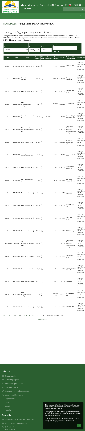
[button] (70, 5)
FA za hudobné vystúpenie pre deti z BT (27, 129)
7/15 (55, 180)
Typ (8, 57)
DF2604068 (16, 193)
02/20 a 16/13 (55, 104)
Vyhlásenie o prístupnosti (14, 383)
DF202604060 (16, 129)
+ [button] (58, 5)
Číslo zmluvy (55, 57)
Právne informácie (11, 387)
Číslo (16, 57)
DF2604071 (16, 91)
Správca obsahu (10, 376)
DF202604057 (16, 256)
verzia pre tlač (42, 319)
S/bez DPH (42, 57)
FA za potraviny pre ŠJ (27, 66)
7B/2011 (55, 79)
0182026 (48, 129)
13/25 (55, 218)
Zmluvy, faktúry (47, 24)
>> (32, 315)
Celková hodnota (37, 57)
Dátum (62, 57)
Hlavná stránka (10, 24)
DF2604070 (16, 167)
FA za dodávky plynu (27, 142)
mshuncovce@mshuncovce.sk (16, 423)
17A (55, 269)
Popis (27, 57)
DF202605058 (16, 155)
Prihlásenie (78, 5)
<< (4, 315)
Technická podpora (12, 380)
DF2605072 (16, 66)
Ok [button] (79, 426)
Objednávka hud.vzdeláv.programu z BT (27, 243)
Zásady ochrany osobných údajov (17, 391)
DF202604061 (16, 117)
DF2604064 (16, 307)
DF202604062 (16, 104)
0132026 (48, 117)
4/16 (55, 256)
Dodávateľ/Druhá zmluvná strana (71, 57)
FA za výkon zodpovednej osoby (26, 154)
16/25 (55, 66)
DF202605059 (16, 142)
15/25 (55, 167)
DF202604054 (16, 281)
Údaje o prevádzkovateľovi (14, 395)
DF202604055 (16, 294)
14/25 (55, 231)
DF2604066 (16, 218)
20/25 (55, 205)
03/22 (55, 281)
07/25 (55, 142)
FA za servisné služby (27, 256)
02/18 (55, 155)
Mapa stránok (10, 399)
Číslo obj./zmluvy (48, 57)
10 (29, 315)
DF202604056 (16, 269)
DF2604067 (16, 205)
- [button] (62, 5)
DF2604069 (16, 180)
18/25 (55, 193)
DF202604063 (16, 79)
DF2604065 (16, 231)
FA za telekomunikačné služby (26, 104)
